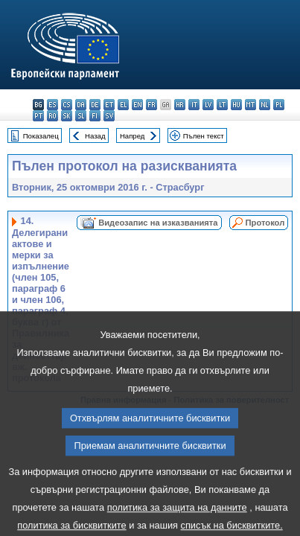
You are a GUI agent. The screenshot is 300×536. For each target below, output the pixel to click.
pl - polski (278, 104)
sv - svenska (109, 115)
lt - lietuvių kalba (222, 104)
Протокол (265, 222)
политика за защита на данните (177, 522)
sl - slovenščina (80, 115)
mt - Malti (250, 104)
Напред (132, 136)
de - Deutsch (94, 104)
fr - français (151, 104)
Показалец (41, 136)
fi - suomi (94, 115)
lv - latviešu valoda (208, 104)
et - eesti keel (109, 104)
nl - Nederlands (264, 104)
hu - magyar (236, 104)
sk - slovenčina (66, 115)
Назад (95, 136)
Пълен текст (203, 136)
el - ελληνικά (123, 104)
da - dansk (80, 104)
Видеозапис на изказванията (157, 222)
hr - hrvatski (179, 104)
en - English (137, 104)
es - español (52, 104)
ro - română (52, 115)
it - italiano (194, 104)
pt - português (38, 115)
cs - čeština (66, 104)
